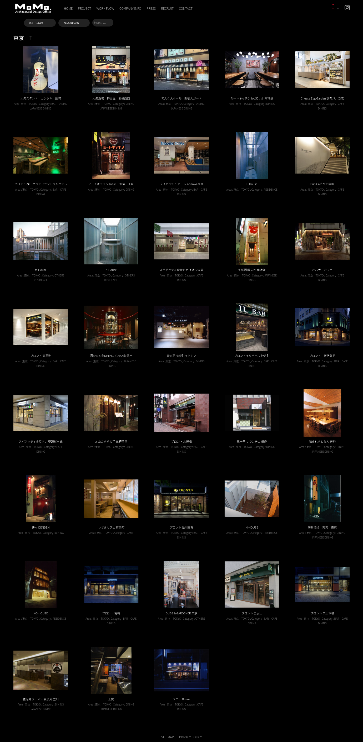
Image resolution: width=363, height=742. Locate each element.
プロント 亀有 (111, 613)
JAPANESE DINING (41, 108)
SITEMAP (167, 737)
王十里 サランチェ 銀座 (252, 441)
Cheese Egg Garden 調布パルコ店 (322, 98)
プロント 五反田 (251, 613)
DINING (63, 104)
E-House (252, 184)
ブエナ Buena (181, 699)
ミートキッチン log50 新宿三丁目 (111, 184)
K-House (111, 270)
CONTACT (186, 8)
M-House (41, 270)
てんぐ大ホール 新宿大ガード (181, 98)
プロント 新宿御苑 (322, 355)
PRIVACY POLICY (190, 737)
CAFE (341, 104)
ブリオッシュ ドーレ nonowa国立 (181, 184)
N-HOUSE (252, 527)
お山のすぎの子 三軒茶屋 (111, 441)
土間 (111, 699)
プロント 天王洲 (40, 355)
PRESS (151, 8)
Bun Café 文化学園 (322, 184)
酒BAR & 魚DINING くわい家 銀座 (111, 355)
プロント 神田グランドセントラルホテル (40, 184)
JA (333, 8)
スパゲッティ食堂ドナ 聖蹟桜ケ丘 (41, 441)
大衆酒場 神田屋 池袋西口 (111, 98)
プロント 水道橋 (181, 441)
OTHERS (59, 275)
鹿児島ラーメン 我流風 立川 (41, 699)
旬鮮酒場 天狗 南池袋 (252, 270)
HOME (68, 8)
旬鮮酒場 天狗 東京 (322, 527)
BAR (53, 104)
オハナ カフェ (322, 270)
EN (338, 8)
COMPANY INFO (130, 8)
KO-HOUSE (41, 613)
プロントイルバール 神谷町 (251, 355)
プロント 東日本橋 (322, 613)
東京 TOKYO (29, 104)
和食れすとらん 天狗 (322, 441)
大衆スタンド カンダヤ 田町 (41, 98)
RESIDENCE (271, 189)
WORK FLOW (105, 8)
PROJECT (84, 8)
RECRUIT (167, 8)
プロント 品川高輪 (181, 527)
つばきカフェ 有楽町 (111, 527)
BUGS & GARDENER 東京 (181, 613)
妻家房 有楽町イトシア (181, 355)
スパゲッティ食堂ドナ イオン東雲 (182, 270)
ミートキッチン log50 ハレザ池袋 (252, 98)
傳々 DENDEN (40, 527)
